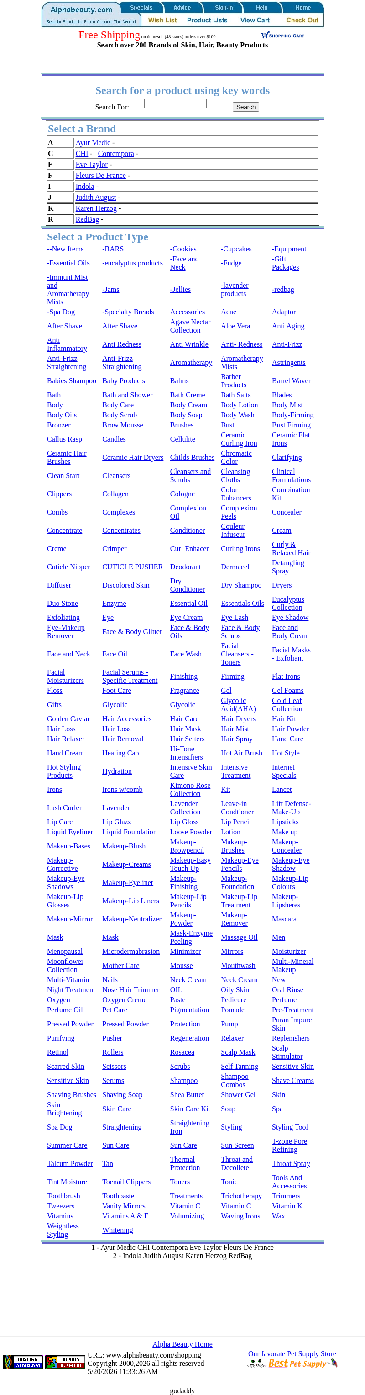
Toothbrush (63, 1196)
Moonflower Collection (65, 965)
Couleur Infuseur (233, 530)
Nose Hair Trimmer (130, 990)
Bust (227, 425)
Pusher (112, 1038)
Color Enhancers (236, 494)
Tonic (229, 1182)
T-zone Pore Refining (289, 1145)
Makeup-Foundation (237, 882)
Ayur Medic (93, 142)
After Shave (64, 326)
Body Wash (238, 415)
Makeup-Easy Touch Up (190, 864)
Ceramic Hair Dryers (132, 457)
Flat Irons (286, 676)
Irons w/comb (122, 789)
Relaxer (232, 1038)
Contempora (116, 153)
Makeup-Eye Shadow (291, 864)
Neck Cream (188, 980)
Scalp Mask (238, 1052)
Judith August (96, 197)
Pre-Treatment (293, 1010)
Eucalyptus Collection (288, 603)
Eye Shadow (290, 617)
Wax (278, 1216)
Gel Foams (288, 690)
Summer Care (67, 1145)
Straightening (121, 1127)
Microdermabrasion (131, 951)
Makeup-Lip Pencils (188, 901)
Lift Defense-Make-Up (291, 808)
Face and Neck (68, 654)
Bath (54, 395)
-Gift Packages (285, 263)
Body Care (118, 405)
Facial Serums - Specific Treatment (129, 676)
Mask (55, 937)
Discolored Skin (126, 585)
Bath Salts (235, 395)
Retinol (57, 1052)
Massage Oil (239, 937)
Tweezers (60, 1206)
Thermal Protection (185, 1163)
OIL (176, 990)
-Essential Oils (68, 263)
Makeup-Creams (126, 864)
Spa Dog (60, 1127)
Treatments (186, 1196)
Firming (233, 676)
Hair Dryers (238, 719)
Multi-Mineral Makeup (293, 965)
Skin (278, 1094)
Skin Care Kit (190, 1109)
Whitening (117, 1230)
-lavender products (234, 289)
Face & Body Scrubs (240, 632)
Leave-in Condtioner (237, 808)
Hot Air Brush (241, 753)
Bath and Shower (127, 395)
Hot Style (286, 753)
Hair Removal (122, 739)
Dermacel (235, 567)
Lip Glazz (116, 822)
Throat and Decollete (237, 1163)
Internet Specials (284, 771)
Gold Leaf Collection (287, 705)
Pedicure (233, 1000)
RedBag (87, 219)
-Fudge (231, 263)
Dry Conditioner (187, 585)
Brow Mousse (122, 425)
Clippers (59, 494)
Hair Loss (61, 729)
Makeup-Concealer (287, 846)
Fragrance (184, 690)
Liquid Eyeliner (70, 832)
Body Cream (188, 405)
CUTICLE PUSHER (132, 567)
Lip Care (60, 822)
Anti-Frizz (287, 344)
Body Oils (62, 415)
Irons (54, 789)
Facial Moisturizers (65, 676)
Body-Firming (293, 415)
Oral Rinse (287, 990)
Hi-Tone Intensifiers (186, 753)
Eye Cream (186, 617)
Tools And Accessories (289, 1182)
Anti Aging (288, 326)
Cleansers (116, 475)
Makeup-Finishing (184, 882)
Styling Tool (290, 1127)
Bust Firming (291, 425)
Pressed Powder (70, 1024)
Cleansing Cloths (235, 476)
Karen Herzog (96, 208)
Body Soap (186, 415)
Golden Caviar (68, 719)
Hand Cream (65, 753)
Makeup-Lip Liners (130, 901)
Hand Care (287, 739)
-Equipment (289, 249)
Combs (57, 512)
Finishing (184, 676)
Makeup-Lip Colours (290, 882)
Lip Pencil (236, 822)
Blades (282, 395)
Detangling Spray (288, 567)
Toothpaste (118, 1196)
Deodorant (185, 567)
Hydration (117, 771)
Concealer (287, 512)
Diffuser (59, 585)
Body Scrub (119, 415)
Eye (108, 617)
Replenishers (291, 1038)
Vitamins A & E (125, 1216)
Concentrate (64, 530)
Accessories (187, 312)
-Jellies (180, 289)
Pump (229, 1024)
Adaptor (284, 312)
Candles (114, 439)
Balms (179, 381)
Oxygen (58, 1000)
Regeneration (189, 1038)
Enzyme (114, 603)
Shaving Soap (122, 1094)
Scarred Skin (65, 1066)
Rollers (112, 1052)
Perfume (284, 1000)
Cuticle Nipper (68, 567)
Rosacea (182, 1052)
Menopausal (65, 951)
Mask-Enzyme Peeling (191, 937)
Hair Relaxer (65, 739)
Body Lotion (239, 405)
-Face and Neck (184, 263)
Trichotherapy (241, 1196)
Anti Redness (121, 344)
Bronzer (59, 425)
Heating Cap (120, 753)
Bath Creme (187, 395)
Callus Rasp (64, 439)
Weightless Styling (63, 1230)
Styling (231, 1127)
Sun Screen (237, 1145)
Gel (226, 690)
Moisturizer (289, 951)
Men (278, 937)
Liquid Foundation (129, 832)
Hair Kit (284, 719)
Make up (284, 832)
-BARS (113, 249)
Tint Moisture (67, 1182)
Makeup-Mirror (70, 919)
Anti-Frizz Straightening (66, 362)
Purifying (60, 1038)
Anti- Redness (241, 344)
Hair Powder (290, 729)
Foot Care (116, 690)
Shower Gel (238, 1094)
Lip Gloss (184, 822)
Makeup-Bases (68, 846)
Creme (57, 548)
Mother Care (120, 965)
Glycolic (114, 704)
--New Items (65, 249)
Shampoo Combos (234, 1080)
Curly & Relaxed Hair (291, 549)
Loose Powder (191, 832)
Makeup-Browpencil (187, 846)
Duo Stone (62, 603)
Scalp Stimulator (287, 1052)
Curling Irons (240, 548)
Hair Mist (235, 729)
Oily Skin (235, 990)
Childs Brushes (192, 457)
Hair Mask (185, 729)
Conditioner (187, 530)
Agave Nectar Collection (190, 326)
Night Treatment (71, 990)
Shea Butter (187, 1094)
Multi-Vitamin (68, 980)
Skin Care (116, 1109)
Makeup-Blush (124, 846)
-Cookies (183, 249)
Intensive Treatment (235, 771)
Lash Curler (64, 808)
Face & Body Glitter (132, 631)
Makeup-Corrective (62, 864)
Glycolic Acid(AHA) (238, 705)
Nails (110, 980)
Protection (185, 1024)
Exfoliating (63, 617)
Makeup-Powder (183, 919)
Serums (113, 1080)
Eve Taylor (92, 164)
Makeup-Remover (234, 919)
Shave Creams (293, 1080)
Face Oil (114, 654)
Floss (55, 690)
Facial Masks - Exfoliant (291, 654)
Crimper (114, 548)
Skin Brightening (64, 1109)
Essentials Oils (242, 603)
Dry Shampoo (241, 585)
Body (55, 405)
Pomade (233, 1010)
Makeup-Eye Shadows (66, 882)
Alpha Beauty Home (182, 1344)
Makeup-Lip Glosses (65, 901)
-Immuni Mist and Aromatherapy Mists (68, 289)
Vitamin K (287, 1206)
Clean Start (63, 475)
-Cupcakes (236, 249)
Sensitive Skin (293, 1066)
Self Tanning (239, 1066)
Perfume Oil (65, 1010)
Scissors (114, 1066)
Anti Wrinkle (189, 344)
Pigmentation (189, 1010)
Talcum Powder (70, 1163)
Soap (228, 1109)
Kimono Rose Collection (190, 789)
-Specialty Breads (128, 312)
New (279, 980)
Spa (277, 1109)
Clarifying (287, 457)
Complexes (118, 512)
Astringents (289, 362)
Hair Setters (187, 739)
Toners (180, 1182)
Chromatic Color (236, 457)
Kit (225, 789)
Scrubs (180, 1066)
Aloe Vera (235, 326)
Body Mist (287, 405)
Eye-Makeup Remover (66, 632)
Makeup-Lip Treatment (239, 901)
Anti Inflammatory (67, 344)
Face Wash (186, 654)
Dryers (282, 585)
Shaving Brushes (71, 1094)
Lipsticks (285, 822)
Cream (282, 530)
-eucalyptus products (132, 263)
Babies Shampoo (71, 381)
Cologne (182, 494)
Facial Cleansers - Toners (237, 654)
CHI (82, 153)
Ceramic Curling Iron (239, 439)
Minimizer (185, 951)
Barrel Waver (291, 381)
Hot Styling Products (64, 771)
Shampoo (184, 1080)
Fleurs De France (101, 175)
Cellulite (182, 439)
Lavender (116, 808)
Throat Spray (291, 1163)
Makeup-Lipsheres (286, 901)
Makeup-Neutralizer (132, 919)
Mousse (181, 965)
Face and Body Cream (290, 632)
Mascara (284, 919)
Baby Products (123, 381)
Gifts (54, 704)
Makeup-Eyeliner (127, 882)
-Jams (110, 289)
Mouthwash (238, 965)
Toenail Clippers (126, 1182)
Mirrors (232, 951)
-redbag (283, 289)
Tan (107, 1163)
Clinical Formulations (291, 476)
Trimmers (286, 1196)
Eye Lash (234, 617)
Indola (85, 186)
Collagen (115, 494)
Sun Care (115, 1145)
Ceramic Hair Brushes (67, 457)
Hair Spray (237, 739)
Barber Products (233, 381)
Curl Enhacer (189, 548)
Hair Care (184, 719)
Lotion (230, 832)
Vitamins (60, 1216)
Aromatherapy (191, 362)
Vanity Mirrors (124, 1206)
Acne (228, 312)
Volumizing (187, 1216)
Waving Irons (240, 1216)
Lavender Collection (185, 808)
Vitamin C (185, 1206)
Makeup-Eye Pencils (240, 864)
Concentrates (121, 530)
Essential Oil (189, 603)
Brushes (182, 425)
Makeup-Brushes (234, 846)
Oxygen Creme (124, 1000)
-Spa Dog (61, 312)
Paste (178, 1000)
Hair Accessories (126, 719)
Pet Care (114, 1010)
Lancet (282, 789)
